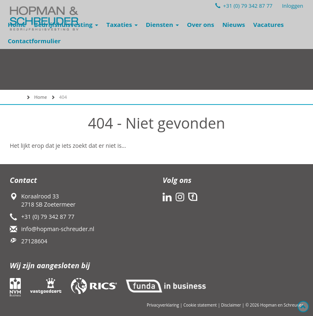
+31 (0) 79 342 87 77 (244, 5)
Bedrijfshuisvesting (66, 24)
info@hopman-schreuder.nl (57, 229)
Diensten (162, 24)
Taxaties (122, 24)
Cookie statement (200, 305)
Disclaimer (231, 305)
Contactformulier (34, 41)
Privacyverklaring (163, 305)
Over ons (200, 24)
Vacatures (268, 24)
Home (17, 24)
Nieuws (233, 24)
